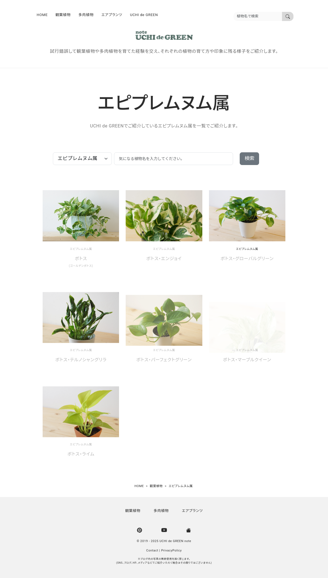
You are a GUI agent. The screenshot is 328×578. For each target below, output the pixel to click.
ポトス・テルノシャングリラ (81, 360)
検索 (249, 158)
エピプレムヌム (79, 249)
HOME (42, 14)
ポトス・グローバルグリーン (247, 258)
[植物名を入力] (258, 16)
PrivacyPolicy (171, 550)
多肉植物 (86, 14)
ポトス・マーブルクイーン (247, 360)
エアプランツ (111, 14)
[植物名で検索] (288, 16)
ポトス (81, 258)
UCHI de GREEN (144, 14)
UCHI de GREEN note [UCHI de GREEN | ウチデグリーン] (175, 541)
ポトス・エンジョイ (164, 258)
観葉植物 (63, 14)
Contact (152, 550)
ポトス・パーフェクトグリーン (164, 360)
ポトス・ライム (80, 454)
